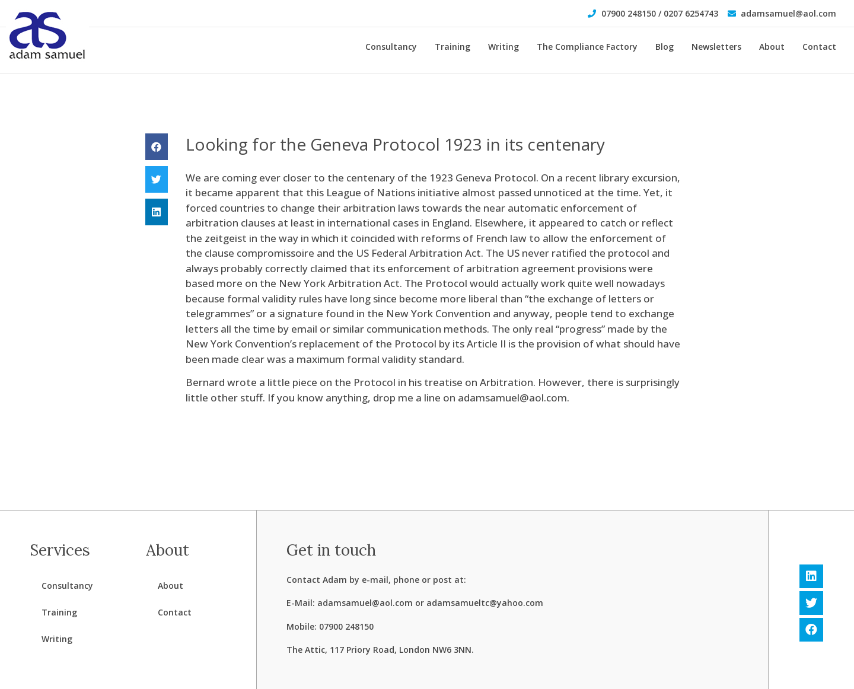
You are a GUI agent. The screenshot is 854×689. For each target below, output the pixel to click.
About (772, 46)
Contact (819, 46)
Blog (664, 46)
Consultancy (391, 46)
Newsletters (716, 46)
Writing (503, 46)
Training (452, 46)
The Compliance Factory (587, 46)
